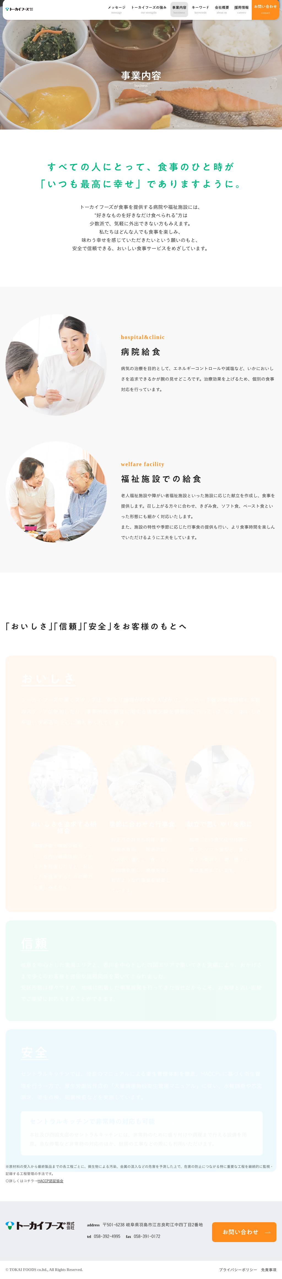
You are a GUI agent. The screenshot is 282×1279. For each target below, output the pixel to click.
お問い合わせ (265, 6)
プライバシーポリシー (238, 1270)
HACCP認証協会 (50, 1181)
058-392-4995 (107, 1236)
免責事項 (268, 1270)
